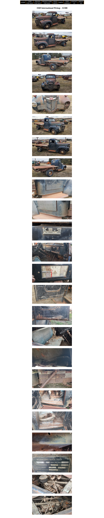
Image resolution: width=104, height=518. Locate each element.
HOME (23, 2)
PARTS (61, 2)
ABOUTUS (81, 2)
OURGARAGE (67, 2)
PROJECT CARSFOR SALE (47, 2)
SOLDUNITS (55, 2)
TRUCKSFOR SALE (37, 2)
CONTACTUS (74, 2)
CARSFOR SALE (30, 2)
